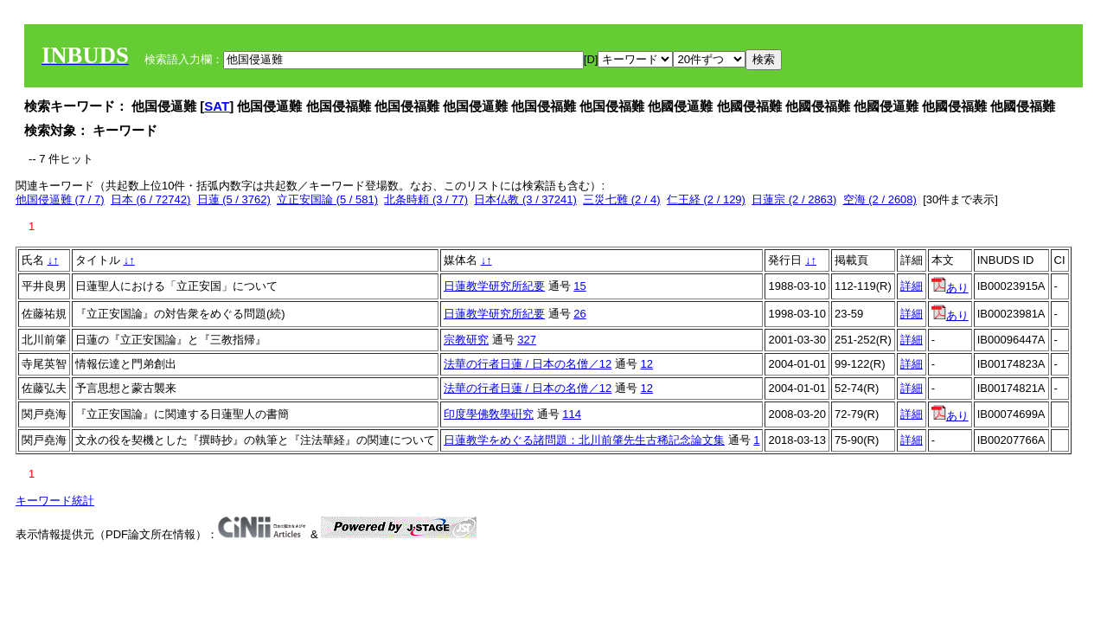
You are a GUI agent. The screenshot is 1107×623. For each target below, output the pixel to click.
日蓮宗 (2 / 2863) (794, 199)
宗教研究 (466, 339)
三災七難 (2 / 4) (622, 199)
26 (579, 313)
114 (571, 414)
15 (579, 285)
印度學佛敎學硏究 (489, 414)
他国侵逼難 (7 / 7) (60, 199)
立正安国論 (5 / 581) (327, 199)
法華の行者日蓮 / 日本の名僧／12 (527, 363)
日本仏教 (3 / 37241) (525, 199)
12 (647, 363)
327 (526, 339)
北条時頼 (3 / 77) (426, 199)
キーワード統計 (55, 500)
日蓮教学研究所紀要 (494, 285)
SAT (216, 106)
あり (950, 287)
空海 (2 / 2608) (880, 199)
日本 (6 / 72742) (151, 199)
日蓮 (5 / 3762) (234, 199)
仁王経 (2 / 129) (706, 199)
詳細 (911, 285)
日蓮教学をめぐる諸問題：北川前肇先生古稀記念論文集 (584, 440)
